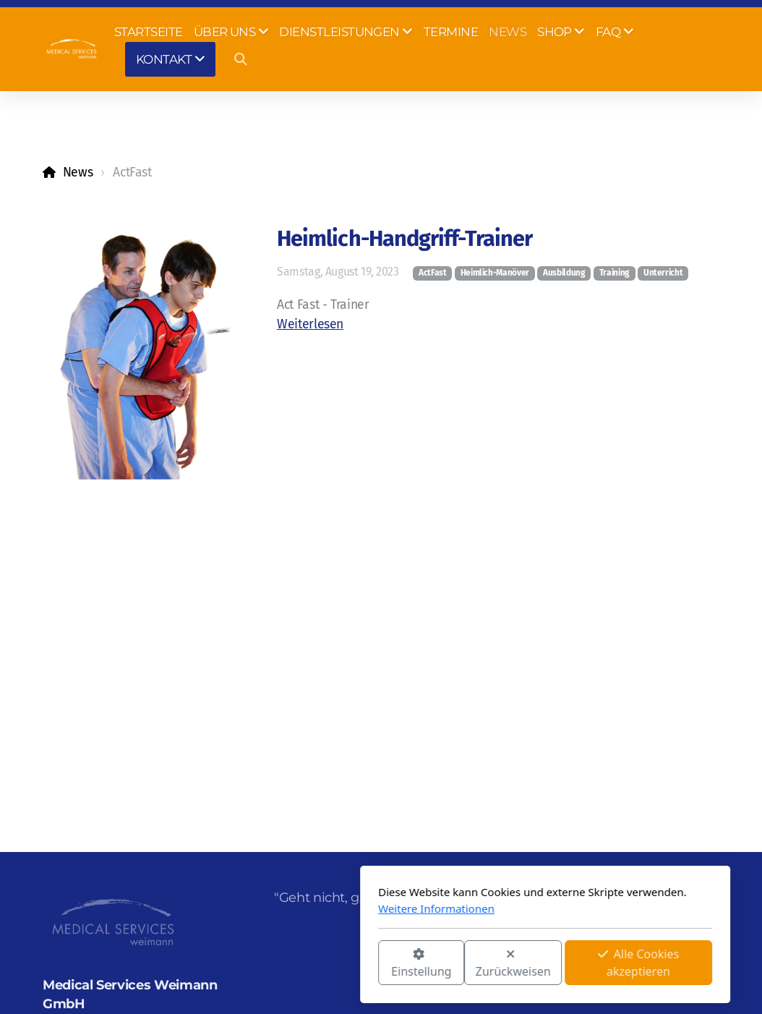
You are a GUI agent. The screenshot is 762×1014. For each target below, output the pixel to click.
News (78, 172)
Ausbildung (564, 273)
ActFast (433, 273)
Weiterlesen (310, 324)
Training (614, 273)
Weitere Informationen (272, 908)
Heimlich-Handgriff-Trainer (404, 238)
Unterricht (662, 273)
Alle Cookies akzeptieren (474, 962)
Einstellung (257, 963)
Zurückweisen (349, 963)
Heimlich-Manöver (495, 273)
